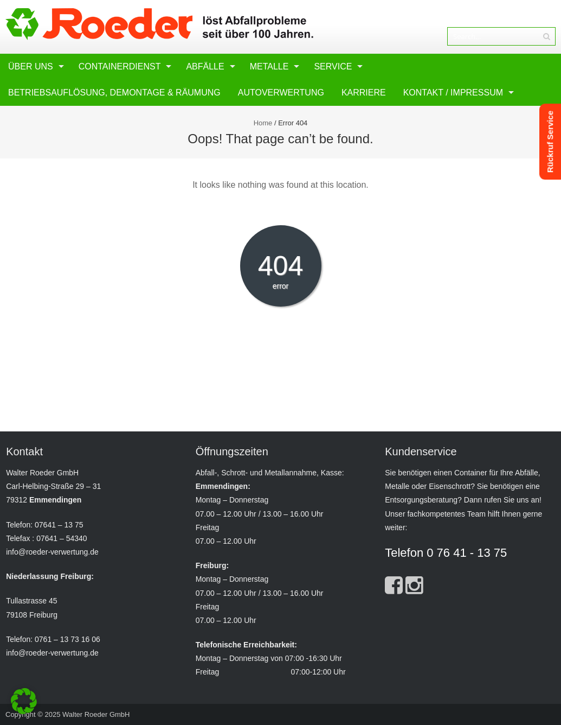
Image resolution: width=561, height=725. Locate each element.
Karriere (363, 92)
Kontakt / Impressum (453, 92)
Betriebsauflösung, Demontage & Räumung (114, 92)
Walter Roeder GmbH (96, 714)
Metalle (269, 66)
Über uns (30, 66)
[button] (24, 701)
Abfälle (205, 66)
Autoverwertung (281, 92)
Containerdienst (120, 66)
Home (263, 123)
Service (333, 66)
